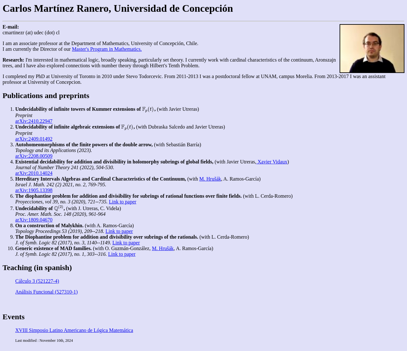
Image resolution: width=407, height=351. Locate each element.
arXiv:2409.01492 (33, 139)
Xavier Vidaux (271, 161)
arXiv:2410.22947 (33, 121)
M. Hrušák (210, 179)
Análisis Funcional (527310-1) (46, 292)
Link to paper (122, 201)
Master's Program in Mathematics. (107, 49)
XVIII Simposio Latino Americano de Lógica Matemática (74, 330)
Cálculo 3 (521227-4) (37, 281)
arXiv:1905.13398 (33, 190)
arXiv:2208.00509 (33, 156)
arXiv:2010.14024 (33, 173)
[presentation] (148, 109)
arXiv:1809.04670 (33, 219)
